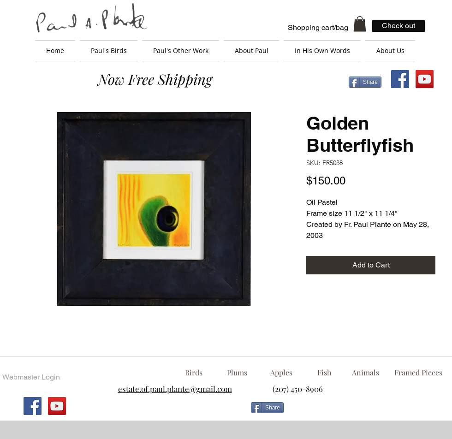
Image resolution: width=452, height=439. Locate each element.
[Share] (365, 82)
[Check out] (398, 26)
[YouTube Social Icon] (425, 79)
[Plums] (237, 372)
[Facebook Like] (362, 411)
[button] (359, 23)
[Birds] (193, 372)
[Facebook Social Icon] (400, 79)
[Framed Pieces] (418, 372)
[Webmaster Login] (31, 377)
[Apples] (281, 372)
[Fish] (324, 372)
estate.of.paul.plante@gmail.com (175, 389)
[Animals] (365, 372)
